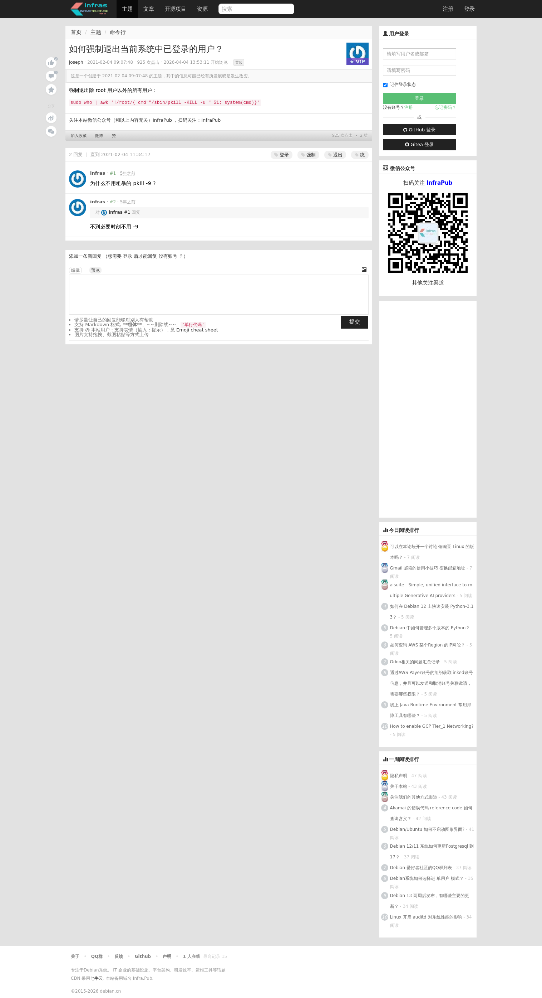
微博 (99, 136)
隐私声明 (398, 775)
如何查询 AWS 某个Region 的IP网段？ (427, 645)
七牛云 (96, 978)
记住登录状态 (399, 84)
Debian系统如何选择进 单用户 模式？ (427, 878)
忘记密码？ (445, 107)
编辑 (75, 270)
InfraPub (211, 120)
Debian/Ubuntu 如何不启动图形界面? (427, 829)
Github (143, 956)
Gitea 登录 (419, 144)
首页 (76, 32)
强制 (308, 155)
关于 (75, 956)
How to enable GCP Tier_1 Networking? (432, 726)
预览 (95, 270)
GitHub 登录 (419, 129)
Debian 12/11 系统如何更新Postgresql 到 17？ (432, 851)
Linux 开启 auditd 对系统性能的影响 (426, 917)
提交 (354, 322)
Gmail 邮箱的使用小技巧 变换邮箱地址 (427, 568)
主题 (127, 9)
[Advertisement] (433, 408)
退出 (335, 155)
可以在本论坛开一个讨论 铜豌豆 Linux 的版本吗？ (432, 552)
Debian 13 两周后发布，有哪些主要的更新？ (429, 901)
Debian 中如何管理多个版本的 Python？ (430, 627)
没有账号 (168, 256)
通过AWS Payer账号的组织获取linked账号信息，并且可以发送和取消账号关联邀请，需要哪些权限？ (431, 683)
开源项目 (175, 9)
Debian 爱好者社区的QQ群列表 (421, 867)
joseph (76, 62)
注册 (448, 9)
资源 (202, 9)
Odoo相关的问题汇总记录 (415, 661)
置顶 (238, 62)
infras (97, 173)
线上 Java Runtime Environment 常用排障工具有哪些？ (430, 710)
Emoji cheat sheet (197, 330)
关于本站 (398, 786)
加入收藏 (79, 136)
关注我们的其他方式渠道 (413, 797)
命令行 (118, 32)
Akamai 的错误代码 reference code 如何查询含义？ (431, 813)
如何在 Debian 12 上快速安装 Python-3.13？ (432, 612)
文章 (148, 9)
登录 (469, 9)
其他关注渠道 (428, 283)
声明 (167, 956)
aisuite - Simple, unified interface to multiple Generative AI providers (431, 590)
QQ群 (97, 956)
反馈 (118, 956)
